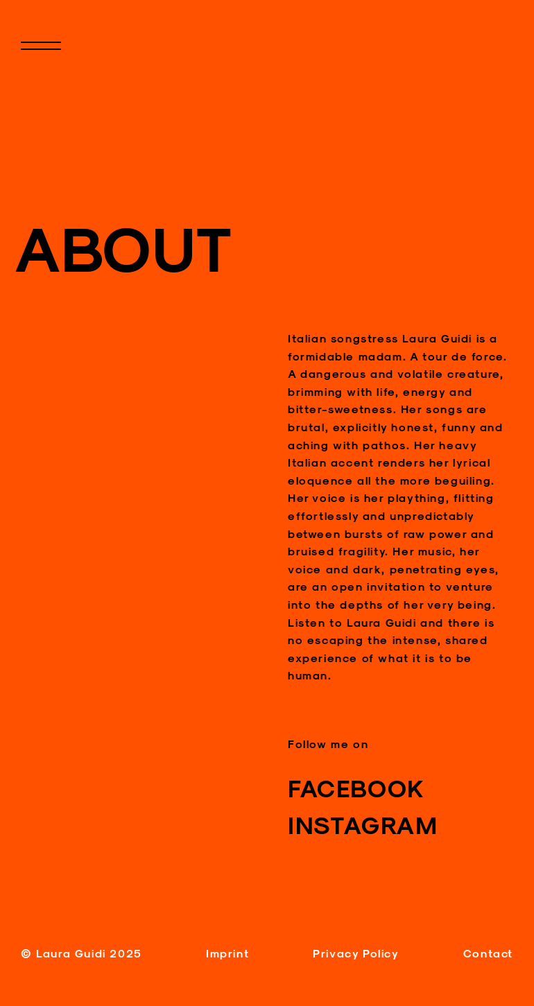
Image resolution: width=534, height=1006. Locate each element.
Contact (488, 953)
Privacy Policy (356, 953)
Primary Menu (55, 57)
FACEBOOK (356, 787)
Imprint (227, 953)
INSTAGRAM (363, 824)
